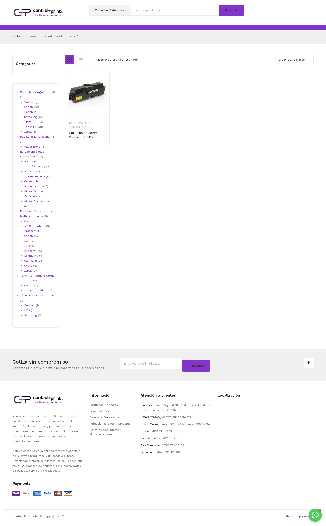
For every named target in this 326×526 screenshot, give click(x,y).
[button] (315, 515)
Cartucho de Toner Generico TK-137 (83, 135)
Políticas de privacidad (298, 514)
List (81, 59)
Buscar (231, 10)
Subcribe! (196, 364)
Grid (69, 59)
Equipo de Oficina (101, 409)
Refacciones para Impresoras (109, 422)
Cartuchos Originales (103, 403)
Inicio (16, 36)
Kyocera (75, 122)
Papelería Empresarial (104, 415)
